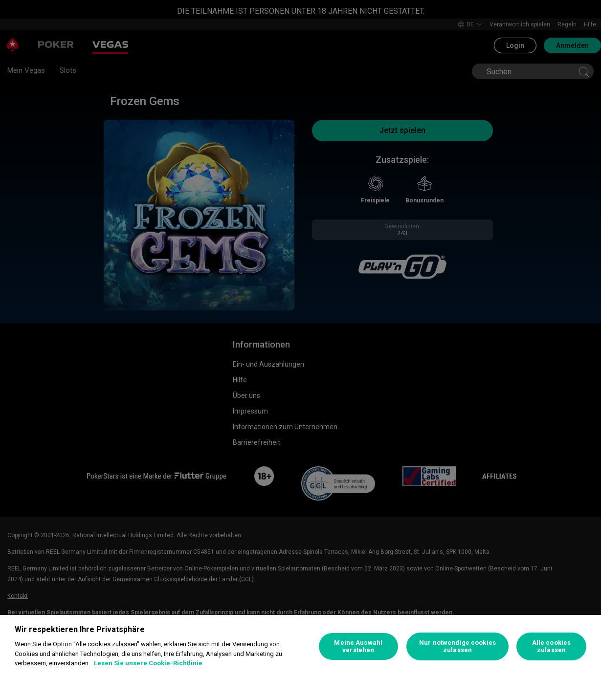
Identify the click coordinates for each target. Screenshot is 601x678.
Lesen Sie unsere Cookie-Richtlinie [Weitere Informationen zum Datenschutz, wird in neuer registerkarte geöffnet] (148, 663)
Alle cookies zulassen (551, 646)
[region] (300, 646)
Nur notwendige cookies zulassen (457, 646)
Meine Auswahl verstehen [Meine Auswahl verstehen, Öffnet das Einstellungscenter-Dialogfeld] (358, 646)
